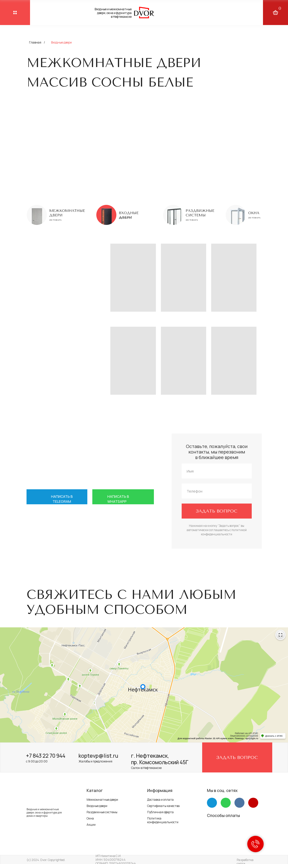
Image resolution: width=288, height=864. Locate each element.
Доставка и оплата (160, 799)
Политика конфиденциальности (162, 820)
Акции (91, 824)
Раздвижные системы (200, 213)
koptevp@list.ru (98, 755)
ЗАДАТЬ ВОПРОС (216, 511)
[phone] (217, 491)
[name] (217, 471)
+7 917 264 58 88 (76, 541)
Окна (253, 213)
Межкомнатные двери (102, 799)
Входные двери (97, 806)
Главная (35, 42)
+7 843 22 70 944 (45, 755)
